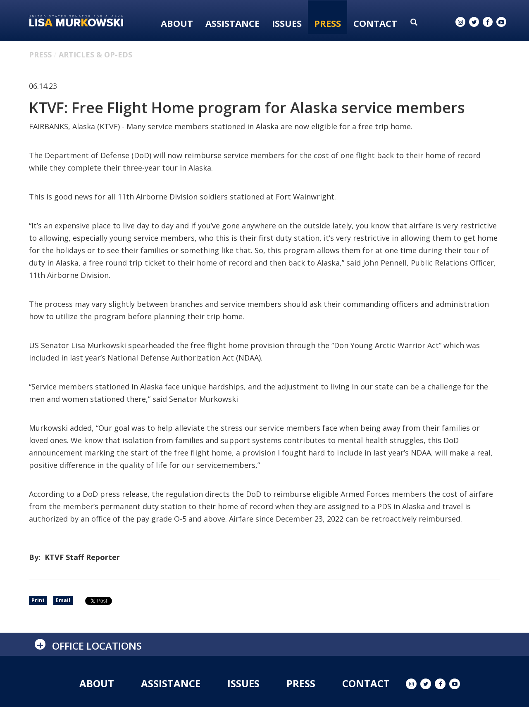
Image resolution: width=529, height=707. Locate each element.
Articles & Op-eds (95, 54)
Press (327, 23)
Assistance (232, 23)
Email (63, 600)
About (177, 23)
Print (38, 600)
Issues (287, 23)
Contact (375, 23)
